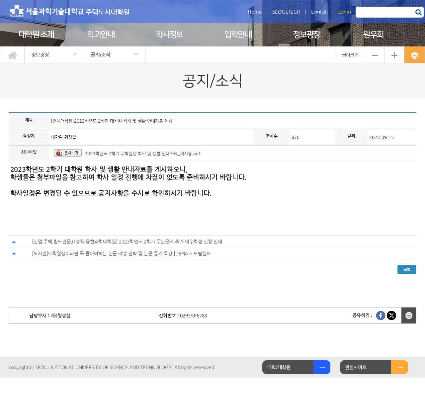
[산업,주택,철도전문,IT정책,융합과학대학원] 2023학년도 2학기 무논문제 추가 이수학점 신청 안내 (127, 241)
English (319, 11)
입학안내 (237, 34)
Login (344, 11)
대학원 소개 (36, 34)
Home (255, 11)
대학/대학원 (279, 367)
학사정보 (169, 34)
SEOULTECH (286, 11)
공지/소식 (100, 54)
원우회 (373, 34)
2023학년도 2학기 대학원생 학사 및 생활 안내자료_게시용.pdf (142, 153)
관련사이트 (356, 367)
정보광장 (306, 34)
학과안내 (100, 34)
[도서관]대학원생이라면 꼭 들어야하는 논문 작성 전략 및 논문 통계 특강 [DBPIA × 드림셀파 (121, 253)
